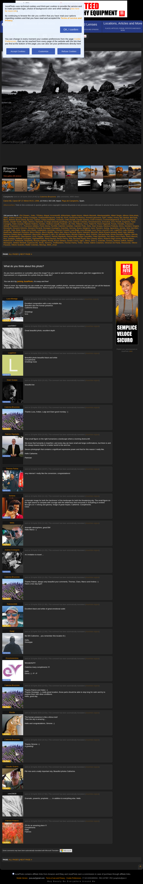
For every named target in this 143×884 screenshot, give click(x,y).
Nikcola (134, 234)
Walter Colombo (31, 245)
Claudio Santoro (82, 220)
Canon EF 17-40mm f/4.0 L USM (26, 201)
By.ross (30, 220)
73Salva (39, 215)
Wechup (42, 245)
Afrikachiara (65, 215)
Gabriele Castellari (65, 226)
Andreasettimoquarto (46, 218)
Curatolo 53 (131, 220)
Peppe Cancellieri (85, 236)
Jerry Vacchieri (132, 228)
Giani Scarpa (97, 226)
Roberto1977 (8, 241)
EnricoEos (106, 222)
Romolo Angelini (40, 241)
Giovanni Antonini (20, 228)
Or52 (34, 236)
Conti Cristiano (96, 220)
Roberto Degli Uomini (112, 238)
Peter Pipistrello (99, 236)
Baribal (126, 218)
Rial (70, 238)
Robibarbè (19, 241)
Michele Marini (64, 234)
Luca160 (105, 230)
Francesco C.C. (16, 226)
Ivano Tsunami (97, 228)
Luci (111, 230)
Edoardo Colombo (80, 222)
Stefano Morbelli (19, 243)
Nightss (127, 234)
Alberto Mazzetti (89, 215)
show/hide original (91, 299)
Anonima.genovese (93, 218)
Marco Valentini (83, 232)
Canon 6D (7, 201)
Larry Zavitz (31, 230)
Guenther (64, 228)
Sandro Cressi (72, 241)
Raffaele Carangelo (23, 238)
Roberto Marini (128, 238)
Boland (12, 220)
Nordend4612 (14, 236)
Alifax (5, 218)
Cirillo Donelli (70, 220)
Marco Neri (58, 232)
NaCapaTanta (103, 234)
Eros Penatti (116, 222)
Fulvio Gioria (45, 226)
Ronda (50, 241)
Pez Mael (110, 236)
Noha (5, 236)
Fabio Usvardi (17, 224)
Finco (86, 224)
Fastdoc (42, 224)
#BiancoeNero (9, 205)
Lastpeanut (41, 230)
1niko (33, 215)
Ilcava (79, 228)
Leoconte (51, 230)
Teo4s (41, 243)
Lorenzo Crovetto (63, 230)
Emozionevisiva (94, 222)
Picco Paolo (120, 236)
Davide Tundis (16, 222)
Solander (101, 241)
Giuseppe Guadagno (51, 228)
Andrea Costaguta (30, 218)
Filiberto (79, 224)
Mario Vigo (122, 232)
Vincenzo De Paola (112, 243)
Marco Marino (35, 232)
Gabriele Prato (80, 226)
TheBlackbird (58, 243)
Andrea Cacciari (15, 218)
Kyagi (23, 230)
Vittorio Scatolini (17, 245)
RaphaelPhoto (38, 238)
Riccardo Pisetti (79, 238)
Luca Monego (85, 230)
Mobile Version (22, 878)
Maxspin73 (45, 234)
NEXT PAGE (26, 254)
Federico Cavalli (52, 224)
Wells (49, 245)
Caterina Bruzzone (48, 197)
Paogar (40, 236)
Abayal (46, 215)
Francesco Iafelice (31, 226)
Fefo (73, 224)
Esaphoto (126, 222)
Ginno (121, 226)
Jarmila (122, 228)
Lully (125, 230)
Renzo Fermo (62, 238)
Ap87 (104, 218)
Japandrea (114, 228)
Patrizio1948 (72, 236)
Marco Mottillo (47, 232)
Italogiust (86, 228)
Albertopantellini (103, 215)
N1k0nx (94, 234)
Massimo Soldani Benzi (12, 234)
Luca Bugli (75, 230)
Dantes (6, 222)
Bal (121, 218)
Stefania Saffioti (119, 241)
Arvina (116, 218)
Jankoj (106, 228)
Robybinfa (28, 241)
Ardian (110, 218)
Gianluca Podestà (110, 226)
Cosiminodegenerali (111, 220)
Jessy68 (6, 230)
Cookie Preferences (73, 878)
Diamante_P (40, 222)
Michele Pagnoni (78, 234)
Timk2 (80, 243)
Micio (88, 234)
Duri (70, 222)
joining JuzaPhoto (25, 281)
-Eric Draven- (24, 215)
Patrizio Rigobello (59, 236)
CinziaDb (60, 220)
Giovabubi (7, 228)
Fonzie (113, 224)
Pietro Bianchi (131, 236)
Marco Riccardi (70, 232)
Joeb (13, 230)
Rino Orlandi (92, 238)
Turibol (86, 243)
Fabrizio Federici (31, 224)
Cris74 (122, 220)
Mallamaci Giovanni (21, 232)
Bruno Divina (21, 220)
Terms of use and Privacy (55, 878)
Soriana (109, 241)
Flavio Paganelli (103, 224)
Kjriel (18, 230)
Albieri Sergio (116, 215)
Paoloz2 (47, 236)
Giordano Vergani (131, 226)
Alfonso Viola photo (130, 215)
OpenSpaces (26, 236)
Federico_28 (65, 224)
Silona (87, 241)
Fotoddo (120, 224)
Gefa (89, 226)
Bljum (5, 220)
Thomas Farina (70, 243)
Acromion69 (55, 215)
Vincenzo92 (126, 243)
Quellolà (11, 238)
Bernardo (133, 218)
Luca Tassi (96, 230)
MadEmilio (7, 232)
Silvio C (94, 241)
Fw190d (54, 226)
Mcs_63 (54, 234)
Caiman (37, 220)
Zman (54, 245)
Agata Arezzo (76, 215)
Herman (72, 228)
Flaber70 (92, 224)
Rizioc (100, 238)
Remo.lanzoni (50, 238)
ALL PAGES (14, 254)
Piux (5, 238)
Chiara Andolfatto (48, 220)
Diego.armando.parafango (56, 222)
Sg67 (81, 241)
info (130, 351)
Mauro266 (36, 234)
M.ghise (130, 230)
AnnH (66, 218)
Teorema (48, 243)
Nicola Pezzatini (116, 234)
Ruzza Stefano (60, 241)
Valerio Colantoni (97, 243)
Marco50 (94, 232)
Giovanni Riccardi (35, 228)
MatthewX (27, 234)
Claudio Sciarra (12, 766)
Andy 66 (59, 218)
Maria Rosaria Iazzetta (108, 232)
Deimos (31, 222)
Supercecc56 (32, 243)
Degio (25, 222)
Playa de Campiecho (70, 201)
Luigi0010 (118, 230)
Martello (130, 232)
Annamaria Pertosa (77, 218)
